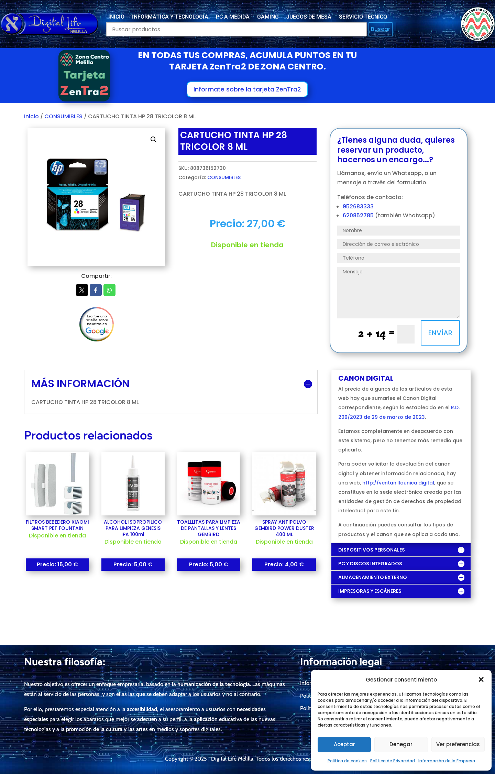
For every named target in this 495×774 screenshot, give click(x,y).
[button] (481, 679)
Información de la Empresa (446, 761)
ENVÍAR (440, 333)
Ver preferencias (458, 744)
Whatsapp (109, 290)
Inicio (31, 116)
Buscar (380, 29)
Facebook (96, 290)
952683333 (358, 206)
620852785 (359, 215)
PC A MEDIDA (233, 17)
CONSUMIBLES (63, 116)
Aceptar (344, 744)
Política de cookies (347, 761)
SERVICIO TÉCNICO (363, 17)
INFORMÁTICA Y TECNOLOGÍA (170, 17)
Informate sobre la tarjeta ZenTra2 (247, 89)
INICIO (116, 17)
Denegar (400, 744)
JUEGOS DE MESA (308, 17)
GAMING (268, 17)
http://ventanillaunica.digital (398, 482)
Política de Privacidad (392, 761)
